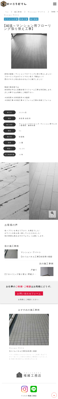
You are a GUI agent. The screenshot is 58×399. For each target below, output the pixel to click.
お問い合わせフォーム (29, 293)
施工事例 (18, 12)
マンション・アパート (36, 12)
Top (6, 12)
